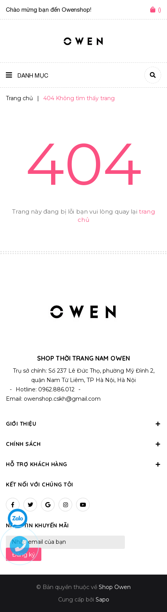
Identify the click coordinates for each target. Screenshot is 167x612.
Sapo (102, 599)
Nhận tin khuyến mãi (37, 525)
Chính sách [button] (83, 444)
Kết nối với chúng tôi (39, 484)
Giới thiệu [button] (83, 423)
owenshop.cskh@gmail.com (62, 398)
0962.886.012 (56, 389)
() (159, 9)
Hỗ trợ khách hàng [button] (83, 464)
